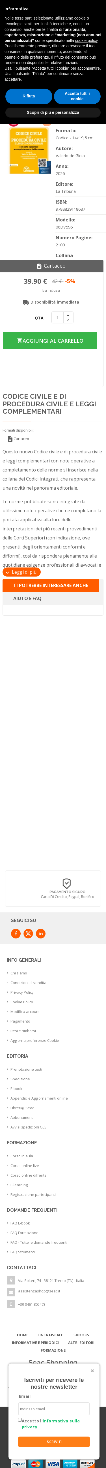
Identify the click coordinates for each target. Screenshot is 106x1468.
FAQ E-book (20, 1223)
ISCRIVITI (54, 1441)
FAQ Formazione (24, 1232)
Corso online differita (28, 1175)
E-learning (19, 1184)
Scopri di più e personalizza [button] (53, 112)
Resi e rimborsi (23, 1030)
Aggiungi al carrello (50, 340)
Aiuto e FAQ (27, 598)
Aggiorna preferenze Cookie (34, 1040)
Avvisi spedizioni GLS (28, 1127)
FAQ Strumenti (22, 1251)
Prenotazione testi (26, 1069)
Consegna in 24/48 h (51, 892)
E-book (16, 1088)
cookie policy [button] (86, 40)
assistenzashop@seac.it (39, 1291)
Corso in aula (21, 1155)
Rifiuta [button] (29, 96)
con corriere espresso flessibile (52, 897)
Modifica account (25, 1011)
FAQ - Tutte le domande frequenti (38, 1242)
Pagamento (20, 1021)
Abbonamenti (22, 1117)
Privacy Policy (22, 992)
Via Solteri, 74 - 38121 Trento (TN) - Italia (51, 1280)
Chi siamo (18, 973)
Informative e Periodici (35, 1342)
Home (22, 1334)
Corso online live (24, 1165)
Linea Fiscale (50, 1334)
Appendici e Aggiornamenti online (39, 1098)
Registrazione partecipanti (33, 1194)
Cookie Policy (21, 1001)
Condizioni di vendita (28, 982)
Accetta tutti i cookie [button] (77, 96)
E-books (80, 1334)
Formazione (53, 1350)
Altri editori (81, 1342)
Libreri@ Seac (22, 1107)
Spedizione (20, 1078)
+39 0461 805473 (32, 1304)
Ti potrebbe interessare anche (50, 585)
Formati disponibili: (18, 430)
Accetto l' (51, 1423)
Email (25, 1396)
